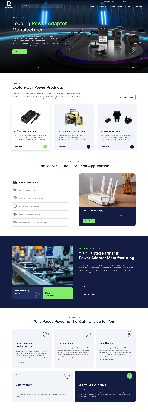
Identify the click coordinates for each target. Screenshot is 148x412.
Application (102, 6)
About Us (121, 6)
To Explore (20, 52)
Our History (84, 286)
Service (112, 6)
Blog (129, 6)
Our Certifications (87, 294)
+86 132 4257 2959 (126, 2)
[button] (133, 67)
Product (92, 6)
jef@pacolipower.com (108, 2)
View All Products (126, 97)
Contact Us (138, 6)
